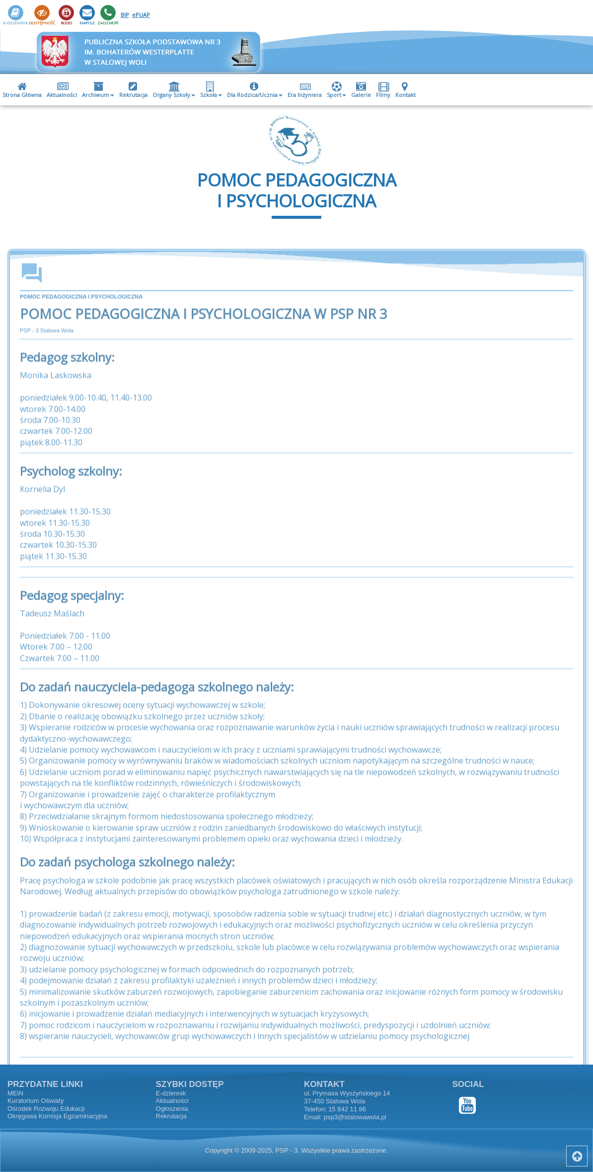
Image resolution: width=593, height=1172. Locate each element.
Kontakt (405, 90)
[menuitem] (22, 89)
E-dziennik (171, 1093)
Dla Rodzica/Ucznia (255, 90)
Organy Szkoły (173, 90)
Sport (336, 90)
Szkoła (211, 90)
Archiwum (98, 90)
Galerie (361, 90)
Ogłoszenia (172, 1108)
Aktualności (62, 90)
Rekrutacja (133, 90)
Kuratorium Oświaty (35, 1100)
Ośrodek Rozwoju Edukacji (45, 1108)
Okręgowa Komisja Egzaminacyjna (57, 1116)
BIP (125, 14)
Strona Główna (22, 90)
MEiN (15, 1093)
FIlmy (383, 90)
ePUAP (141, 14)
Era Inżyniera (305, 90)
